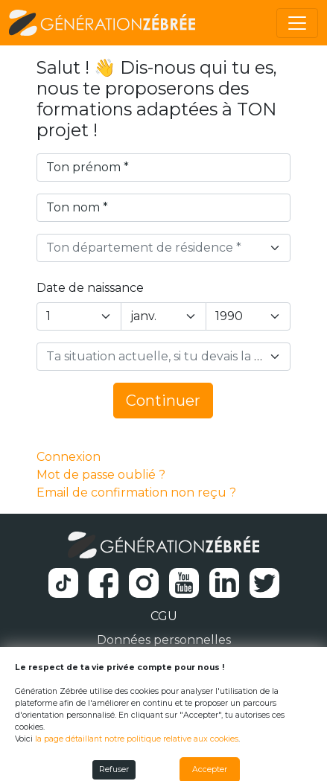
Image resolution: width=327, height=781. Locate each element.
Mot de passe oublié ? (100, 475)
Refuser (114, 769)
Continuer (163, 400)
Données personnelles (164, 640)
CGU (163, 616)
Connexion (68, 457)
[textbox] (155, 248)
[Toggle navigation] (297, 23)
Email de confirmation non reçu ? (136, 492)
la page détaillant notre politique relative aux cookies (136, 739)
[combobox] (163, 248)
